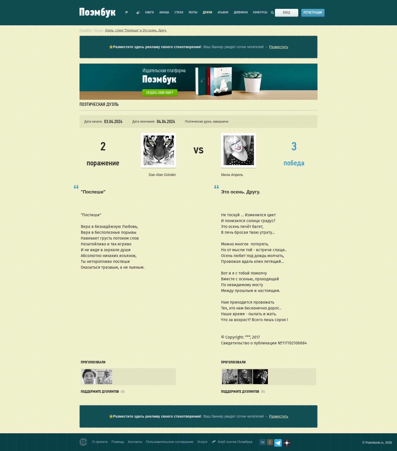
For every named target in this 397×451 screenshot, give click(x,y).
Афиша (164, 12)
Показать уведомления (127, 13)
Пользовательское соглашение (169, 441)
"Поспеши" (93, 191)
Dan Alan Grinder (162, 175)
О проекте (100, 441)
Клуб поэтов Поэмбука (231, 442)
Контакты (135, 441)
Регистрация (313, 12)
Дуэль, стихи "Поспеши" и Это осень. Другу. (136, 30)
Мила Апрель (232, 175)
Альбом (222, 12)
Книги (149, 12)
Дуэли (207, 12)
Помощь (117, 441)
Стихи (178, 12)
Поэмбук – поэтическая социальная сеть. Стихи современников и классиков (97, 12)
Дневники (241, 12)
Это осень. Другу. (240, 191)
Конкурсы (260, 12)
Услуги (202, 441)
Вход (286, 12)
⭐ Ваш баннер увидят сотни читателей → (198, 47)
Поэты (193, 12)
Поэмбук (85, 30)
